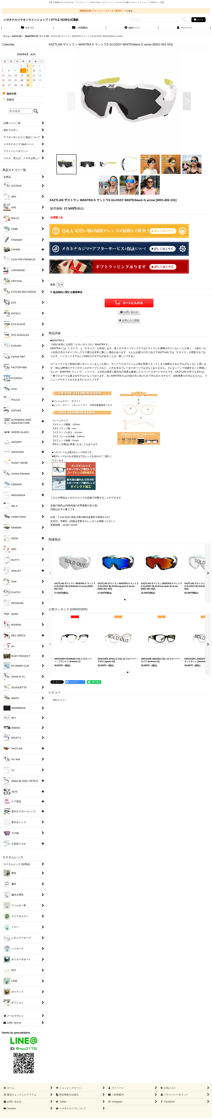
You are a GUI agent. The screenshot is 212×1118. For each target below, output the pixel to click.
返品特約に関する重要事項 (66, 292)
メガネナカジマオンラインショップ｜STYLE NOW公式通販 (41, 19)
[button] (71, 101)
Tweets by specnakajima (16, 1032)
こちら (129, 11)
